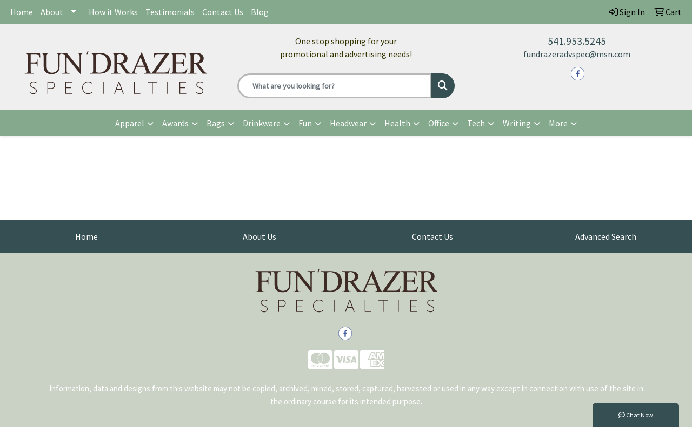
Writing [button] (517, 123)
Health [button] (397, 123)
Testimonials (170, 11)
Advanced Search (605, 236)
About (52, 11)
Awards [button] (175, 123)
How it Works (113, 11)
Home (21, 11)
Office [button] (438, 123)
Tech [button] (476, 123)
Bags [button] (216, 123)
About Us (259, 236)
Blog (260, 11)
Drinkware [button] (262, 123)
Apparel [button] (129, 123)
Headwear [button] (348, 123)
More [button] (558, 123)
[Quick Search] (334, 85)
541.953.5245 (577, 41)
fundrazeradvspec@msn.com (576, 54)
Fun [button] (305, 123)
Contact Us (222, 11)
